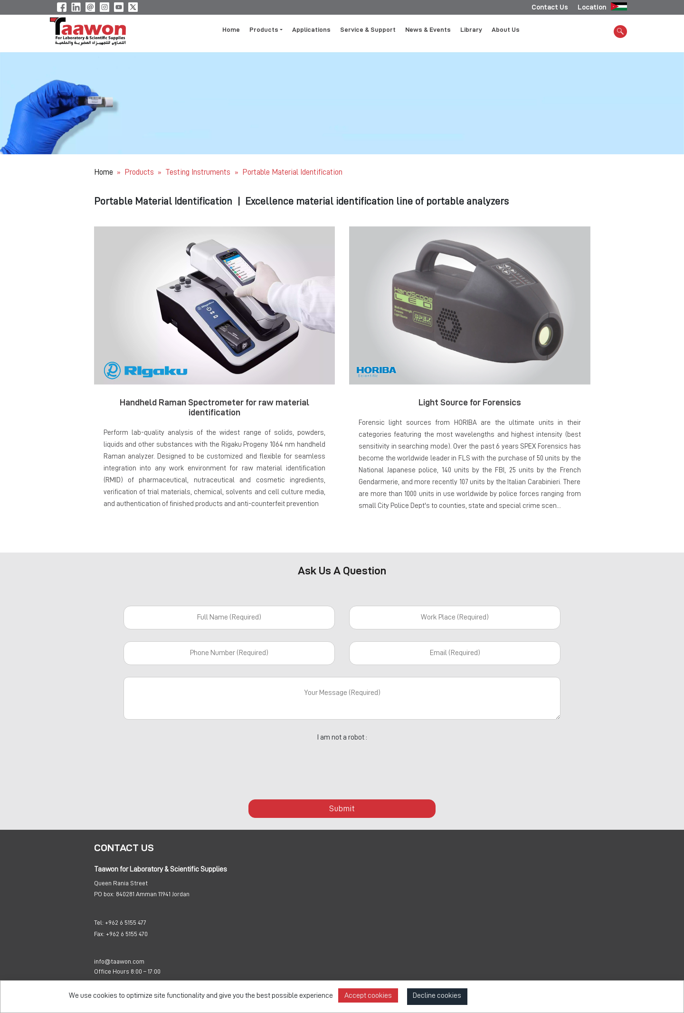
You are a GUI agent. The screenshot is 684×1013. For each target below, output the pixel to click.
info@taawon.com (119, 961)
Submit (342, 808)
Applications (311, 30)
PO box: (104, 894)
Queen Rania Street (121, 883)
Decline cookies (437, 995)
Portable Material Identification (292, 172)
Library (471, 30)
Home (231, 30)
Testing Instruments (198, 172)
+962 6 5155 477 (125, 922)
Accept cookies (368, 995)
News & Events (428, 30)
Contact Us (550, 7)
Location (592, 7)
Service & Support (368, 30)
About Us (506, 30)
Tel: (99, 922)
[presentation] (342, 765)
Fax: (99, 933)
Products (139, 172)
